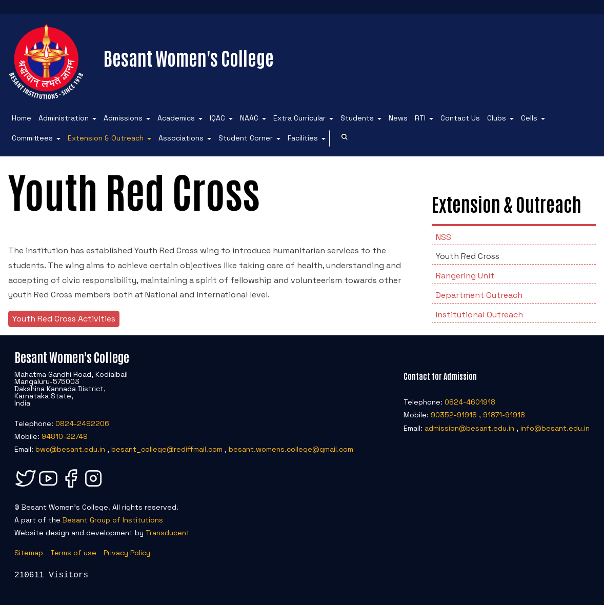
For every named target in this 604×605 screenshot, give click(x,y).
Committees (32, 138)
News (398, 118)
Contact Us (460, 118)
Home (21, 118)
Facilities (303, 138)
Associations (181, 138)
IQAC (217, 118)
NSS (443, 237)
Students (357, 118)
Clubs (496, 118)
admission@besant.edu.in (469, 428)
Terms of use (73, 552)
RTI (420, 118)
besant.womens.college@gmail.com (291, 449)
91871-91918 (504, 414)
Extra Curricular (299, 118)
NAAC (249, 118)
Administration (63, 118)
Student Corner (245, 138)
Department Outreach (479, 295)
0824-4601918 (470, 402)
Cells (529, 118)
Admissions (123, 118)
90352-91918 (454, 414)
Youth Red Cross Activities (63, 318)
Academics (176, 118)
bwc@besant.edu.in (70, 449)
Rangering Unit (465, 275)
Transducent (168, 532)
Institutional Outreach (479, 314)
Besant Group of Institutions (113, 520)
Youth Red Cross (467, 256)
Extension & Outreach (106, 138)
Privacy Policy (127, 552)
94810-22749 (65, 436)
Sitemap (28, 552)
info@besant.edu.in (555, 428)
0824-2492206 (82, 423)
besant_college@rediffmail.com (167, 449)
